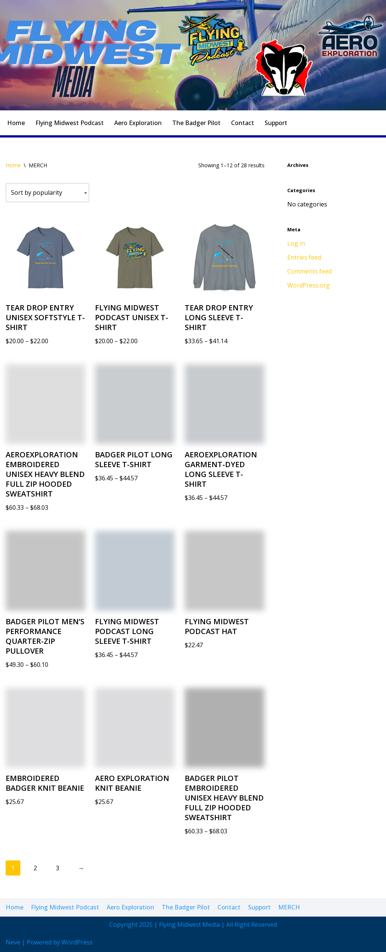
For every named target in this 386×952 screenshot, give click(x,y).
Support (276, 123)
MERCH (309, 123)
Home (16, 123)
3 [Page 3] (57, 868)
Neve (13, 942)
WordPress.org (308, 285)
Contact (242, 123)
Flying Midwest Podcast (69, 123)
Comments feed (309, 271)
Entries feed (304, 257)
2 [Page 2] (35, 868)
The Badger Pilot (196, 123)
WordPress (77, 942)
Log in (296, 243)
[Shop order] (47, 192)
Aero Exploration (138, 123)
